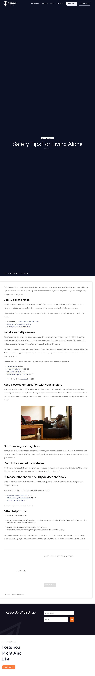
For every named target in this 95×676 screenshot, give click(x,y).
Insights (61, 4)
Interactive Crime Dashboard (28, 321)
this (48, 471)
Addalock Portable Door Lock (17, 495)
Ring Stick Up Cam (13, 372)
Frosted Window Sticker (15, 500)
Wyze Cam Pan (12, 366)
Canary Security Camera (15, 369)
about (52, 3)
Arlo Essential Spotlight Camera (17, 374)
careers (44, 3)
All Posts (9, 667)
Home (6, 273)
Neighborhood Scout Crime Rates (18, 327)
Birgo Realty (47, 138)
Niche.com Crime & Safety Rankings (19, 324)
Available (35, 3)
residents (85, 3)
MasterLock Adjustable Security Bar (19, 498)
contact (71, 3)
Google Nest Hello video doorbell (18, 379)
